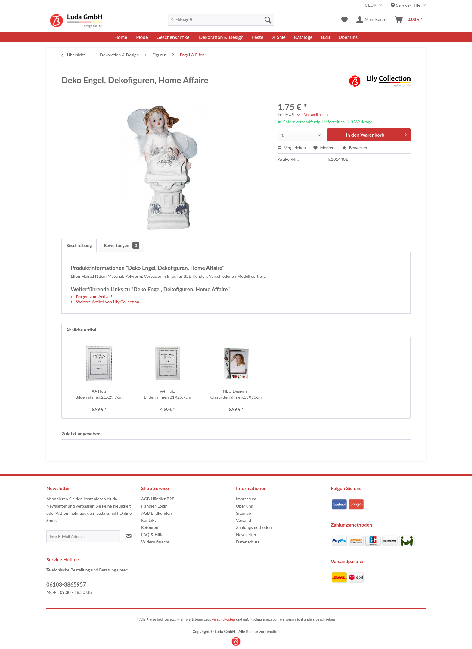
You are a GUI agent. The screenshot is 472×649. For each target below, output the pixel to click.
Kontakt (148, 520)
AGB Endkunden (156, 513)
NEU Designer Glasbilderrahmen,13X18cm (236, 394)
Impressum (246, 498)
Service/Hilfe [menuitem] (406, 5)
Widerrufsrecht (155, 541)
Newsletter (246, 534)
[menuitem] (221, 20)
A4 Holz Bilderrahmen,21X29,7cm (99, 394)
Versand (243, 520)
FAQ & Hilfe (152, 534)
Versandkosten (223, 619)
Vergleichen (292, 147)
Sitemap (243, 513)
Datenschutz (247, 541)
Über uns (244, 505)
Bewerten (354, 147)
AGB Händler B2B (158, 498)
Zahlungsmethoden (254, 527)
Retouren (149, 527)
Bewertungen (121, 245)
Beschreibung (79, 245)
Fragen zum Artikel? (92, 296)
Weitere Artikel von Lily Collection (105, 301)
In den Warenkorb (376, 134)
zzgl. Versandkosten (312, 114)
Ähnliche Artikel (81, 329)
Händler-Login (154, 505)
